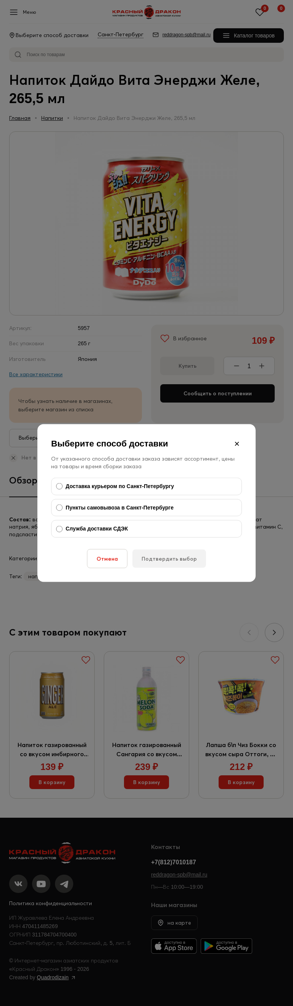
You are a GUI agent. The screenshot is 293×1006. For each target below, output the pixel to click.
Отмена (107, 558)
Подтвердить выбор (169, 558)
